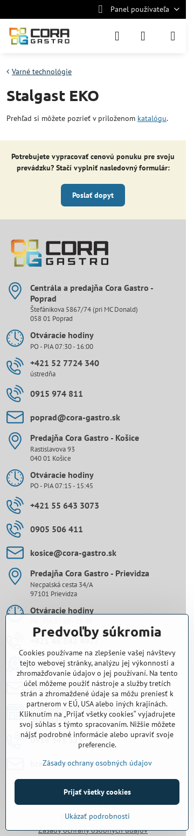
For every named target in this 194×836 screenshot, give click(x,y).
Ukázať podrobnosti (97, 816)
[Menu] (173, 36)
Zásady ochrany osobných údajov (97, 763)
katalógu (152, 118)
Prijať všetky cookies (97, 792)
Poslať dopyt (93, 195)
